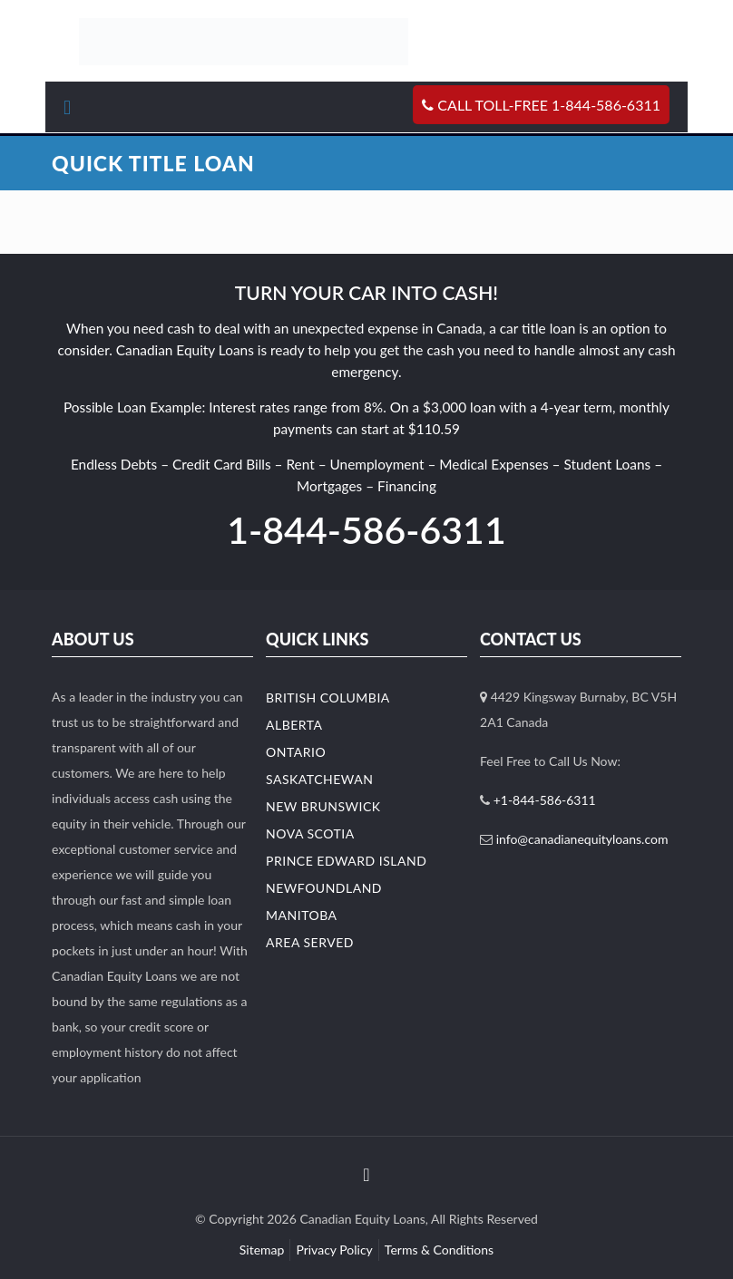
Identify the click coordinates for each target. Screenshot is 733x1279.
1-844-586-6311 (366, 530)
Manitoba (301, 915)
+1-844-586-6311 (545, 800)
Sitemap (262, 1249)
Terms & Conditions (439, 1249)
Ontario (296, 752)
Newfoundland (324, 888)
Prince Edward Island (346, 860)
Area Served (310, 942)
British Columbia (328, 697)
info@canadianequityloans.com (582, 839)
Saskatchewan (319, 779)
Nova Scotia (310, 833)
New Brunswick (323, 806)
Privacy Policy (334, 1249)
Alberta (294, 724)
